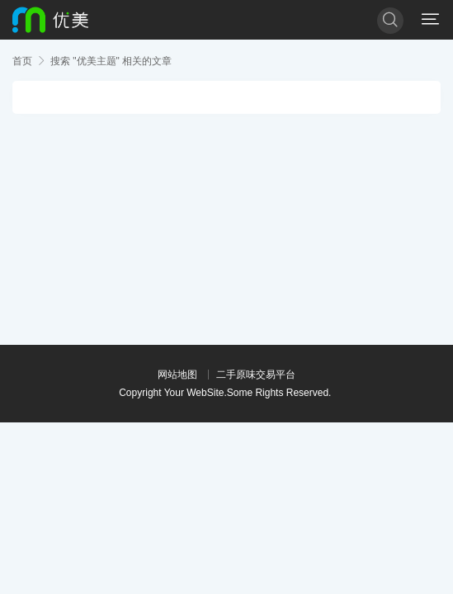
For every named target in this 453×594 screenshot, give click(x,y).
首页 (22, 61)
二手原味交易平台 (255, 374)
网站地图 (177, 374)
